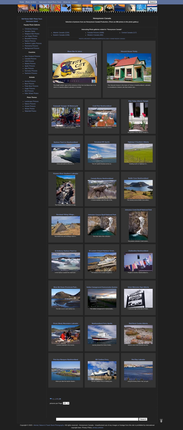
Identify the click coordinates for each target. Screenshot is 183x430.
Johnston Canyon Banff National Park (102, 214)
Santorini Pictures (31, 73)
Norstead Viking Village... (65, 214)
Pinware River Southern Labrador (65, 173)
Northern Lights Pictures (33, 43)
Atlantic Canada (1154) (61, 32)
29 (60, 399)
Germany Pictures (31, 71)
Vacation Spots (30, 31)
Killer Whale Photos (31, 93)
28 (57, 399)
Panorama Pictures (31, 46)
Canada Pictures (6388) (95, 32)
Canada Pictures (30, 59)
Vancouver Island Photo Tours (50, 2)
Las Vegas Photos (31, 36)
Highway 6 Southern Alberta (138, 142)
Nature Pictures (30, 41)
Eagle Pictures (30, 88)
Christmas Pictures (31, 29)
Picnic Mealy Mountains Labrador (65, 323)
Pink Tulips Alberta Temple (138, 101)
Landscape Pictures (32, 101)
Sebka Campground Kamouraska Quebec (101, 287)
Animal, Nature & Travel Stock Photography (49, 425)
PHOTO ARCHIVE (84, 38)
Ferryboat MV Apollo (102, 142)
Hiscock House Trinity (129, 51)
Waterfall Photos (30, 111)
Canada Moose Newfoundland (102, 178)
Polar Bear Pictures (31, 86)
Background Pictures (32, 48)
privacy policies (98, 427)
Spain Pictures (30, 66)
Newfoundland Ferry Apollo (102, 323)
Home (21, 2)
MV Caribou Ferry (102, 359)
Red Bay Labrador (138, 359)
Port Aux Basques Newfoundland (65, 359)
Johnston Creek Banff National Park (138, 210)
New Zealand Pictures (32, 56)
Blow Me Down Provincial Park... (66, 287)
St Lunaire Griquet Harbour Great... (102, 251)
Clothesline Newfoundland (138, 251)
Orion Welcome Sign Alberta (138, 287)
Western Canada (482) (95, 35)
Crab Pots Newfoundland (102, 106)
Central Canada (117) (129, 32)
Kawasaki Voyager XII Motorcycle (65, 106)
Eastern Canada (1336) (61, 35)
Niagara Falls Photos (32, 34)
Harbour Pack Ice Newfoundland (66, 142)
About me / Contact (70, 2)
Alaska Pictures (30, 63)
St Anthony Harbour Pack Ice (65, 251)
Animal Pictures (30, 81)
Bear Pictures (29, 83)
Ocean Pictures (30, 106)
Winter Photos (30, 108)
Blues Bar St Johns (75, 51)
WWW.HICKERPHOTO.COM (100, 38)
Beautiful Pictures (31, 38)
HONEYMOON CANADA (117, 38)
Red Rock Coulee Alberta (138, 323)
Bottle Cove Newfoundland (138, 178)
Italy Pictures (29, 68)
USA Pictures (29, 61)
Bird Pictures (29, 91)
